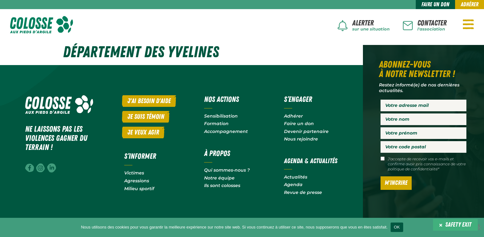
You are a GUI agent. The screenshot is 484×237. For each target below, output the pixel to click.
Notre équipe (219, 177)
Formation (216, 123)
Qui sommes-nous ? (227, 170)
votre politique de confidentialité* (427, 166)
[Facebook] (29, 167)
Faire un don (299, 123)
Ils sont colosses (222, 185)
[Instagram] (40, 167)
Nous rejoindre (301, 138)
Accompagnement (226, 131)
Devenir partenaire (306, 131)
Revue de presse (303, 192)
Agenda (293, 184)
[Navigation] (468, 24)
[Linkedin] (51, 167)
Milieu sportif (139, 188)
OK (397, 227)
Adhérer (293, 116)
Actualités (295, 176)
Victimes (134, 172)
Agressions (136, 180)
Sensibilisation (221, 116)
